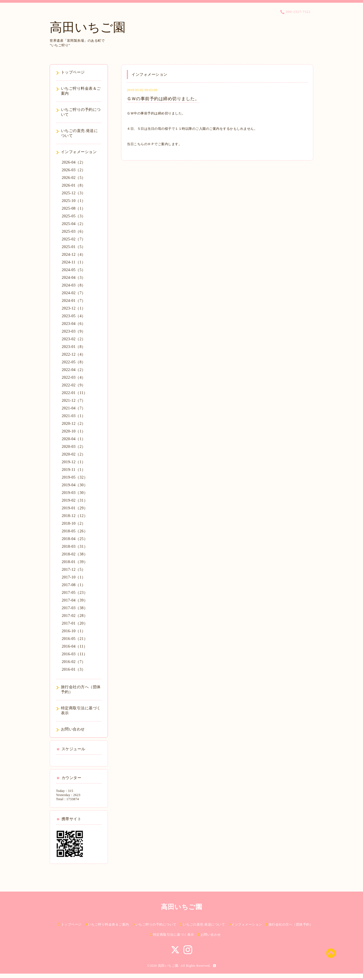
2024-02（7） (74, 293)
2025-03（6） (74, 231)
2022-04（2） (74, 370)
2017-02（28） (75, 616)
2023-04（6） (74, 324)
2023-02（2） (74, 339)
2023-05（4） (74, 316)
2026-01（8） (74, 185)
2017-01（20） (75, 623)
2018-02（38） (75, 554)
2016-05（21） (75, 639)
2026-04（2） (74, 162)
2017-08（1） (74, 585)
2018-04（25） (75, 539)
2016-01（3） (74, 669)
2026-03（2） (74, 170)
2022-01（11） (75, 393)
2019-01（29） (75, 508)
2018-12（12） (75, 516)
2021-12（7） (74, 400)
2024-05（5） (74, 270)
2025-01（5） (74, 247)
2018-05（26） (75, 531)
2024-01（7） (74, 301)
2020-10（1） (74, 431)
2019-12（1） (74, 462)
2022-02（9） (74, 385)
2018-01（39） (75, 562)
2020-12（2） (74, 423)
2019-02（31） (75, 500)
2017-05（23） (75, 593)
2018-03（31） (75, 546)
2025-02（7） (74, 239)
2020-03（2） (74, 447)
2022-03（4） (74, 377)
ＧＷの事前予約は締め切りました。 (163, 98)
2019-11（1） (73, 470)
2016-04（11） (75, 646)
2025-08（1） (74, 208)
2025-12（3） (74, 193)
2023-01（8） (74, 347)
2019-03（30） (75, 493)
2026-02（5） (74, 178)
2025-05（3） (74, 216)
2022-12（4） (74, 354)
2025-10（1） (74, 201)
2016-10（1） (74, 631)
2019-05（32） (75, 477)
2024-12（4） (74, 254)
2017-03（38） (75, 608)
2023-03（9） (74, 331)
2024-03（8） (74, 285)
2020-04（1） (74, 439)
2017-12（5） (74, 569)
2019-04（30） (75, 485)
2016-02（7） (74, 662)
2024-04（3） (74, 278)
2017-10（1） (74, 577)
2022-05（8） (74, 362)
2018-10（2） (74, 523)
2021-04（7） (74, 408)
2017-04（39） (75, 600)
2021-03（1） (74, 416)
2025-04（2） (74, 224)
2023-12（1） (74, 308)
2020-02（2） (74, 454)
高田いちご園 (87, 27)
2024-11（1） (73, 262)
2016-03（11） (75, 654)
